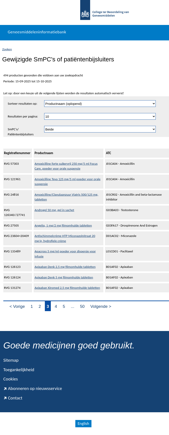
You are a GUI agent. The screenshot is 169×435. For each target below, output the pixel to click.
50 (82, 306)
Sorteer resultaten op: (22, 104)
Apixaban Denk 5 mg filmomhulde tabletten (64, 277)
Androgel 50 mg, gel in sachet (54, 210)
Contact (12, 398)
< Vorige (17, 306)
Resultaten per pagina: (23, 116)
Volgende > (100, 306)
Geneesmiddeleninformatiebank (37, 31)
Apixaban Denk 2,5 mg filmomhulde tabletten (65, 267)
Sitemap (11, 360)
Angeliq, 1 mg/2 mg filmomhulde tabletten (63, 225)
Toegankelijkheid (18, 370)
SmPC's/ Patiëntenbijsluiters (21, 131)
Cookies (10, 379)
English (83, 423)
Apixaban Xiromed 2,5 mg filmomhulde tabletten (67, 288)
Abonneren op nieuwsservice (32, 388)
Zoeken (7, 49)
